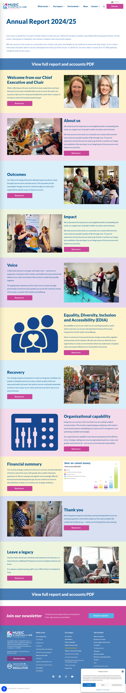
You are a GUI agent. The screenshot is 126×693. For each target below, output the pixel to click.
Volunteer (97, 651)
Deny (103, 685)
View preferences (117, 685)
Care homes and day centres (44, 665)
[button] (122, 671)
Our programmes (41, 636)
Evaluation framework (71, 657)
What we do (44, 6)
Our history (39, 670)
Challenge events (99, 648)
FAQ (95, 662)
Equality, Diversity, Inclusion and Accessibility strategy (74, 661)
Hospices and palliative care (44, 661)
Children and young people (44, 652)
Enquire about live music (101, 666)
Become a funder (99, 654)
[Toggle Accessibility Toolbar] (4, 689)
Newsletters (68, 639)
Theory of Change (70, 665)
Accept (89, 685)
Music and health (70, 642)
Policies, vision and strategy (73, 651)
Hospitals (39, 658)
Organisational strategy (72, 654)
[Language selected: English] (115, 2)
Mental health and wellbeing (44, 649)
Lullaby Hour (39, 642)
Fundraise (97, 645)
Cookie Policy (99, 689)
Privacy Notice (106, 689)
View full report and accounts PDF (63, 64)
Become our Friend (99, 639)
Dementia (39, 646)
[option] (115, 1)
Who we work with (41, 655)
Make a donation (99, 636)
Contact (95, 6)
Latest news (68, 668)
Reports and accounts (71, 645)
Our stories (68, 636)
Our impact (58, 6)
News (85, 6)
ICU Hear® (39, 639)
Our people (39, 668)
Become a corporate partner (102, 657)
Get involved (73, 6)
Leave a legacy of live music (102, 642)
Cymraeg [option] (116, 1)
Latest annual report (71, 648)
